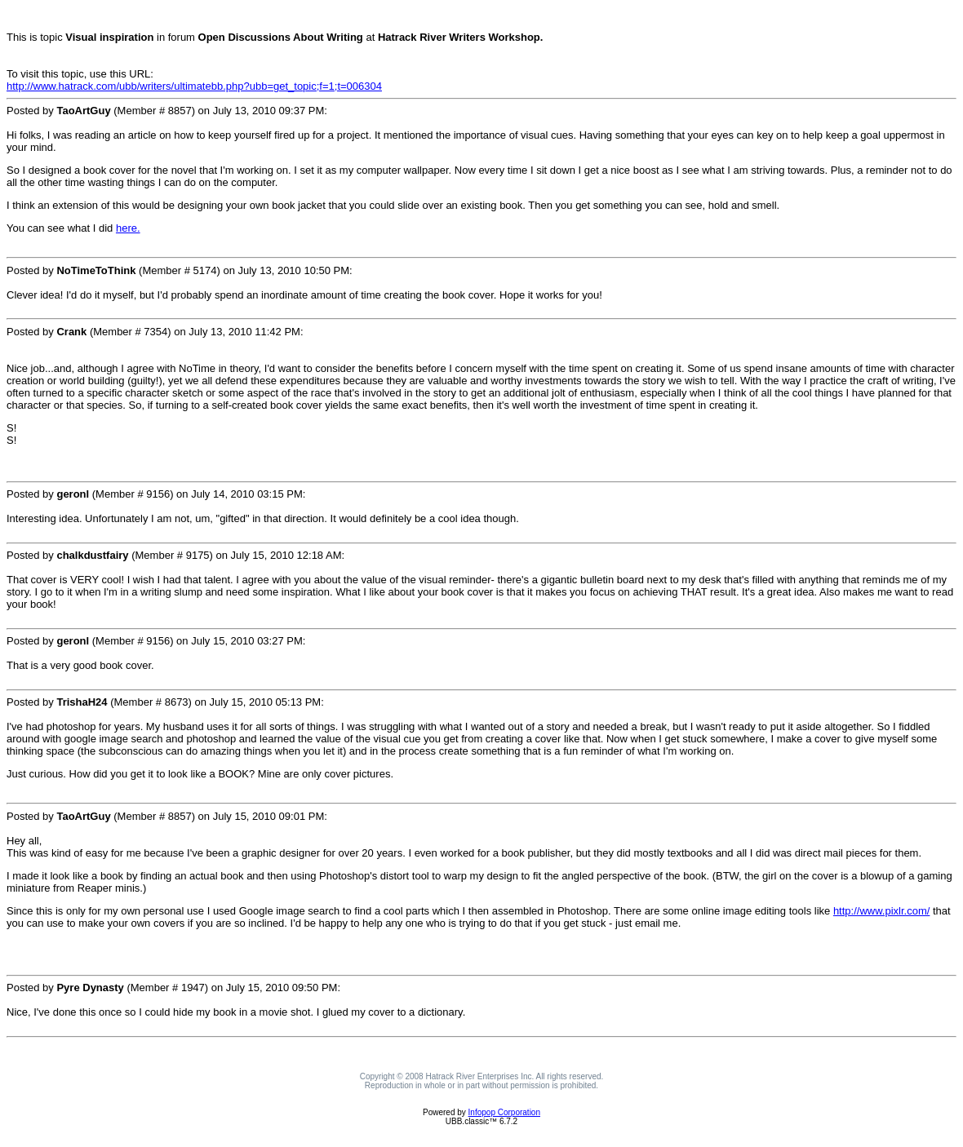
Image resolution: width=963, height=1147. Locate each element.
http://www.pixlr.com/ (881, 911)
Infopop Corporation (504, 1112)
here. (128, 228)
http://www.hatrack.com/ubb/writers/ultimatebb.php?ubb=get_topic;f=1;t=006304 (194, 86)
